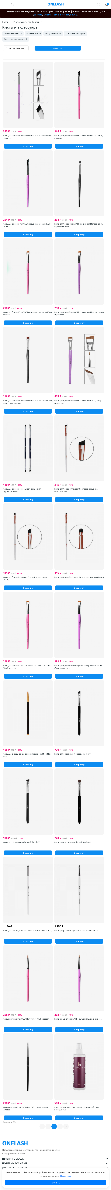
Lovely (73, 14)
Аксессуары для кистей (15, 39)
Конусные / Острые (75, 33)
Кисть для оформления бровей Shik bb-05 (72, 842)
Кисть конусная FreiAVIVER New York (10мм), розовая (26, 1019)
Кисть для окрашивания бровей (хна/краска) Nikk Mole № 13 (27, 755)
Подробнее (65, 1176)
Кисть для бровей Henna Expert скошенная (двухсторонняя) (22, 490)
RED (55, 14)
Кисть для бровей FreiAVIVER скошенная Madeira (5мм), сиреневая (27, 136)
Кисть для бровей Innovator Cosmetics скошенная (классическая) (76, 490)
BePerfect (63, 14)
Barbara (38, 14)
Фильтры (57, 48)
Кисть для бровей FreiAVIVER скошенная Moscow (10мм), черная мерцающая (28, 401)
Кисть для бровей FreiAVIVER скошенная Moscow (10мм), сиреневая (79, 313)
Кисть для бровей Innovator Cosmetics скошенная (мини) (25, 578)
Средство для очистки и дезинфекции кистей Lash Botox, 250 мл (76, 1108)
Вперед (66, 1126)
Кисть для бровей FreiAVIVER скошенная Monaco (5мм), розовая (78, 136)
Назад (42, 1126)
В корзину (28, 146)
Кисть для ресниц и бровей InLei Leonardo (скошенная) (27, 930)
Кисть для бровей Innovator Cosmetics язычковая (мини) (79, 577)
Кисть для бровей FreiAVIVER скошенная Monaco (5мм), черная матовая (78, 225)
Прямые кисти (33, 33)
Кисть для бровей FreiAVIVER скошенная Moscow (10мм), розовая (28, 313)
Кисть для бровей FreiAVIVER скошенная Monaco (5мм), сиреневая (27, 225)
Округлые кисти (53, 33)
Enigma (48, 14)
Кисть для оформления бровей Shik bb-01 (72, 754)
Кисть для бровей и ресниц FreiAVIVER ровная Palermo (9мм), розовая (27, 666)
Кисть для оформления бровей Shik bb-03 (21, 842)
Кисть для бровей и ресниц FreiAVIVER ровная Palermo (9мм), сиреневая (78, 666)
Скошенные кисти (13, 33)
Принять (55, 1182)
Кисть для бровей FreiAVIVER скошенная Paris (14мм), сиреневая (77, 401)
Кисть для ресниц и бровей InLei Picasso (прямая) (76, 930)
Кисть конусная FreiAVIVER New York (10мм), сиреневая (78, 1019)
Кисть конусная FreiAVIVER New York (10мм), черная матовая (25, 1108)
